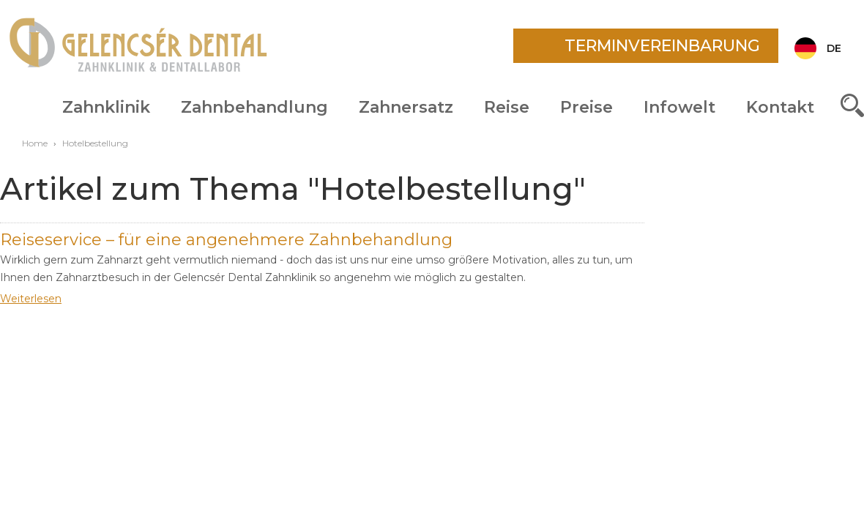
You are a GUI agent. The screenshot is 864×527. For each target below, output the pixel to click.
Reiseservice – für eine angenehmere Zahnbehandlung (226, 240)
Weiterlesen (31, 298)
